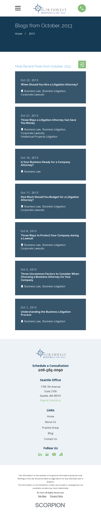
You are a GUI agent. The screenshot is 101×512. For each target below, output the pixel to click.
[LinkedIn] (40, 454)
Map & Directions (50, 400)
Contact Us (50, 439)
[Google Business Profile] (47, 454)
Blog (50, 433)
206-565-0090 (50, 370)
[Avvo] (61, 454)
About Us (50, 422)
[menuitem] (42, 496)
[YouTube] (54, 454)
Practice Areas (50, 427)
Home (50, 416)
